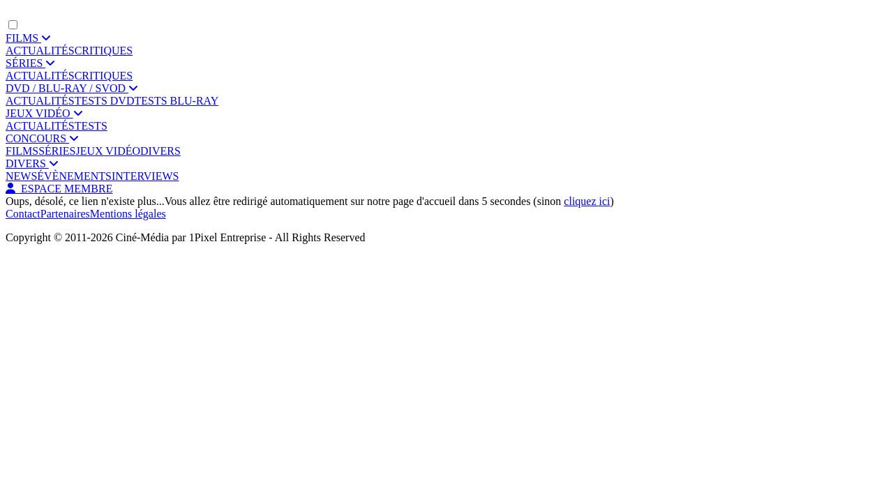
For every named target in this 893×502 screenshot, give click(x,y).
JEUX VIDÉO (44, 113)
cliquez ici (587, 201)
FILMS (28, 38)
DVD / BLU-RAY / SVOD (72, 88)
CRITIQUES (104, 50)
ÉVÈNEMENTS (74, 176)
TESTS (91, 126)
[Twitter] (37, 272)
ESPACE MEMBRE (59, 189)
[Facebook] (16, 272)
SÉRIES (30, 63)
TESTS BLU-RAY (176, 101)
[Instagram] (57, 272)
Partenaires (65, 214)
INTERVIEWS (145, 176)
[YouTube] (78, 272)
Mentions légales (128, 214)
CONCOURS (42, 138)
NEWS (21, 176)
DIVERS (160, 151)
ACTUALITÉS (40, 50)
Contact (23, 214)
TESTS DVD (105, 101)
